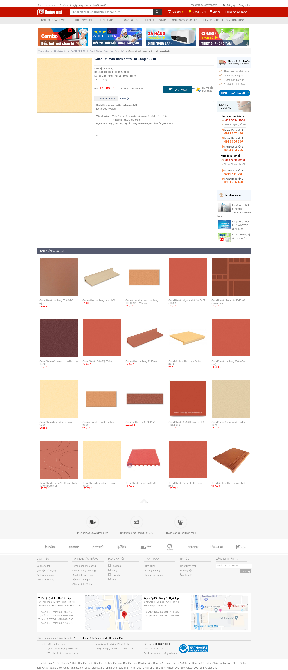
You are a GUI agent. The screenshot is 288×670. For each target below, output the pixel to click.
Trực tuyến (149, 566)
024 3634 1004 (55, 605)
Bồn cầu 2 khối (51, 663)
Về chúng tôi (43, 566)
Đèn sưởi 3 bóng (162, 663)
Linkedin (114, 575)
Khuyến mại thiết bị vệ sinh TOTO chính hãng (240, 225)
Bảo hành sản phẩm (83, 575)
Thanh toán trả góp (154, 575)
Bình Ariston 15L (208, 667)
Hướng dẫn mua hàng (84, 566)
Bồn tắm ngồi (85, 663)
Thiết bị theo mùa (155, 20)
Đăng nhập (244, 5)
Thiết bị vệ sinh (84, 20)
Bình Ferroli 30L (114, 667)
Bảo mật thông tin (81, 579)
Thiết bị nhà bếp (108, 20)
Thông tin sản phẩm (106, 98)
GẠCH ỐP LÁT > (80, 51)
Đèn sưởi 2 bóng (181, 663)
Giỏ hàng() (178, 12)
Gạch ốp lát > (62, 51)
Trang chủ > (45, 51)
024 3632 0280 (164, 605)
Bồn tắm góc (130, 663)
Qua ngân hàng (152, 570)
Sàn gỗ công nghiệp (184, 20)
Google (113, 570)
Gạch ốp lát (131, 20)
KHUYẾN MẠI (199, 12)
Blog (112, 579)
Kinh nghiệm (186, 570)
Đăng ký (231, 5)
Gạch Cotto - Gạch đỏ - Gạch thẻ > (109, 51)
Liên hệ (216, 12)
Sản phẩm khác (235, 20)
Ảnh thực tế (186, 575)
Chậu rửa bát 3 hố (52, 667)
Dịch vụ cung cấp (46, 575)
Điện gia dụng (211, 20)
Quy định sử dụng (46, 570)
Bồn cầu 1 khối (69, 663)
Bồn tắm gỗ (100, 663)
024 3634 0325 (73, 605)
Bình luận (124, 98)
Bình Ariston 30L (170, 667)
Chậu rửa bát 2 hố (73, 667)
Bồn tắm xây (145, 663)
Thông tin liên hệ (45, 579)
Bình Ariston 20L (189, 667)
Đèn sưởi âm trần (201, 663)
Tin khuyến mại (188, 566)
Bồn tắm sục (115, 663)
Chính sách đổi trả (82, 584)
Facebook (115, 566)
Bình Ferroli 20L (132, 667)
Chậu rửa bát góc (221, 663)
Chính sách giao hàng (84, 570)
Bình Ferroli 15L (151, 667)
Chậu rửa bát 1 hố (94, 667)
